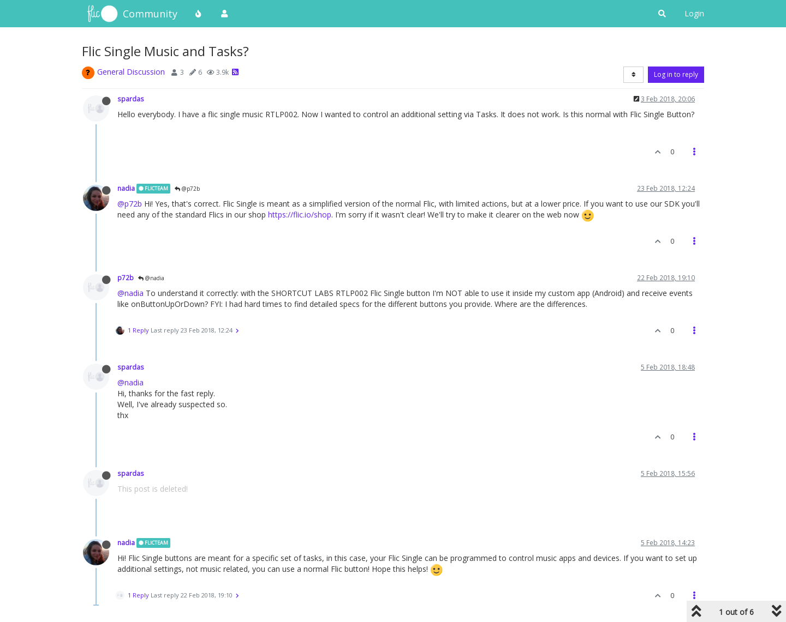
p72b (125, 277)
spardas (130, 98)
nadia (126, 188)
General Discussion (131, 72)
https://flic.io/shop (299, 214)
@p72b (187, 188)
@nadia (151, 278)
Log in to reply (676, 74)
